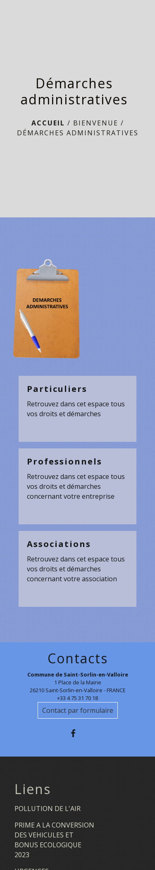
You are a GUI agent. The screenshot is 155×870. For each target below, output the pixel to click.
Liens (32, 789)
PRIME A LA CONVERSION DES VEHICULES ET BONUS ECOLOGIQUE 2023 (54, 839)
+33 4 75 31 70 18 (77, 698)
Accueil (48, 122)
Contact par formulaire (77, 710)
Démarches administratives (77, 132)
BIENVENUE (95, 122)
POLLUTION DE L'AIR (47, 808)
